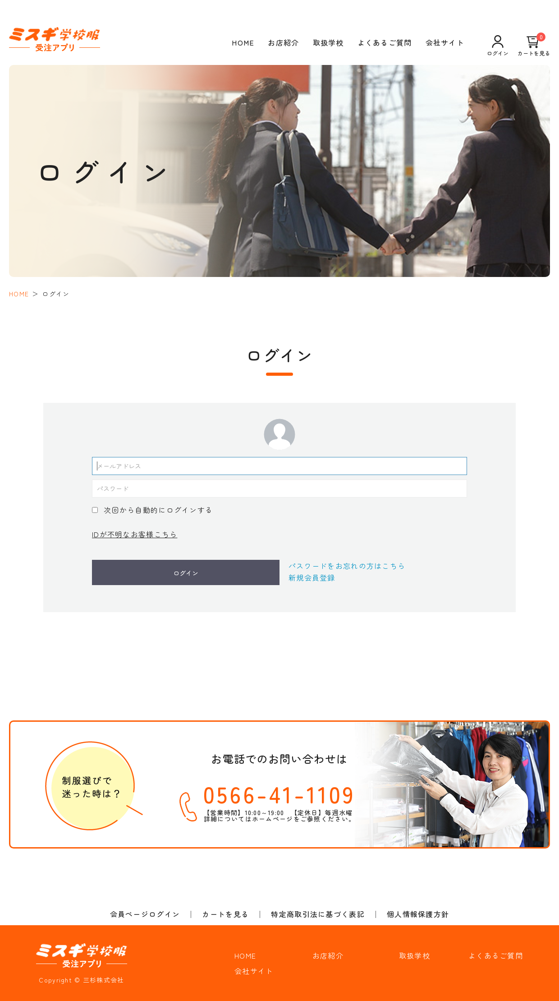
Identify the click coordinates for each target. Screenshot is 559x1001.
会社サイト (445, 42)
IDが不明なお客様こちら (134, 534)
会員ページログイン (145, 914)
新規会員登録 (312, 577)
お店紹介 (283, 42)
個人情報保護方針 (418, 914)
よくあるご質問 (384, 42)
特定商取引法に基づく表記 (317, 914)
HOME (243, 42)
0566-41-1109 (279, 793)
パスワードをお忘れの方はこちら (347, 565)
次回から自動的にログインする (158, 509)
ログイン (498, 45)
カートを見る (534, 45)
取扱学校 (328, 42)
